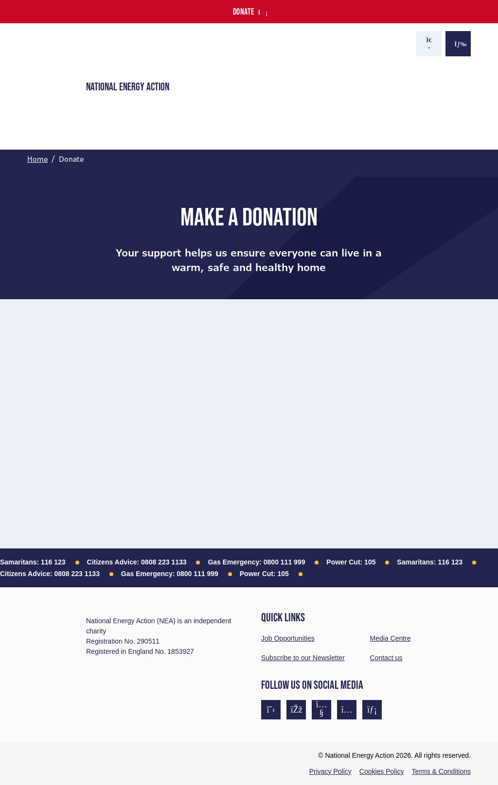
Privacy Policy (330, 771)
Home (37, 159)
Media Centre (390, 638)
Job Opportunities (288, 638)
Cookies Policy (381, 771)
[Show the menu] (458, 43)
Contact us (386, 658)
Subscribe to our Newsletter (303, 658)
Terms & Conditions (441, 771)
